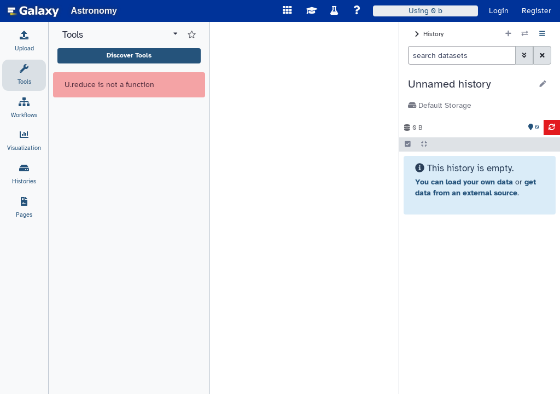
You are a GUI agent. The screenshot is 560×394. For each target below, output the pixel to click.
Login (499, 10)
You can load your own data (464, 182)
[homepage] (33, 11)
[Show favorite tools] (192, 35)
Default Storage (439, 105)
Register (536, 10)
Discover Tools (129, 55)
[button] (470, 84)
